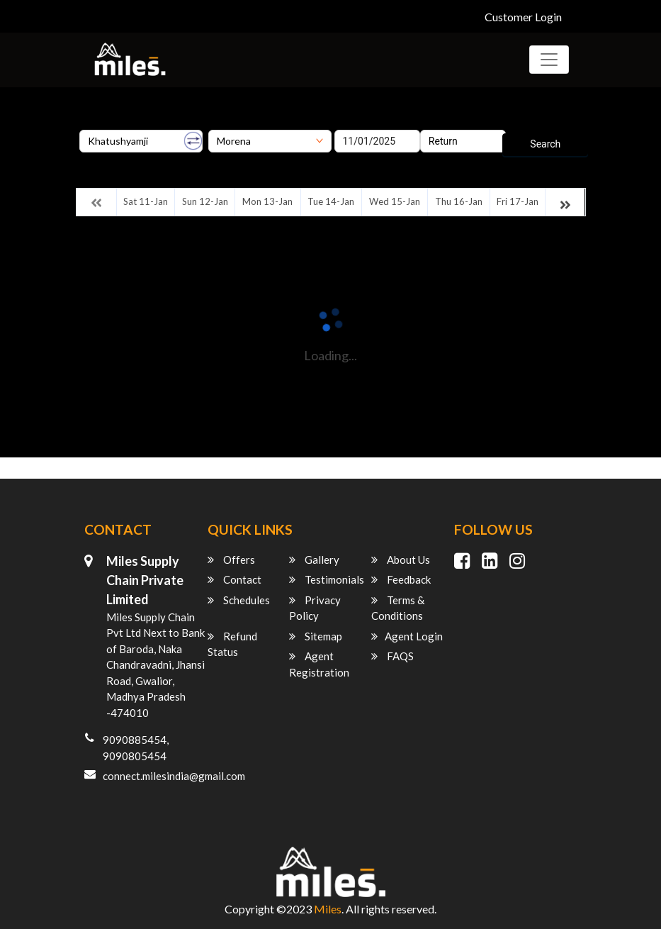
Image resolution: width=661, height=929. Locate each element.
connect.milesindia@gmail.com (174, 775)
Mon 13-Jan (267, 201)
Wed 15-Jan (394, 201)
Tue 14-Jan (330, 201)
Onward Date (362, 125)
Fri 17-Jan (517, 201)
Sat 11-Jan (145, 201)
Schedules (239, 600)
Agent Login (407, 636)
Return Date (446, 125)
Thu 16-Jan (458, 201)
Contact (234, 579)
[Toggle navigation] (549, 59)
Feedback (401, 579)
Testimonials (326, 579)
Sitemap (315, 636)
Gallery (314, 559)
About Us (400, 559)
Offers (231, 559)
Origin (92, 125)
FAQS (392, 656)
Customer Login (523, 16)
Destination (233, 125)
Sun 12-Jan (205, 201)
